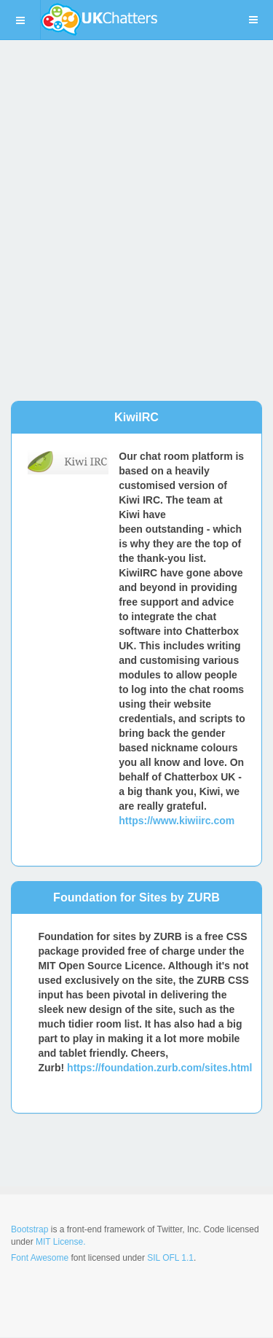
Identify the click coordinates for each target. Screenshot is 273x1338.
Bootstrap (29, 1229)
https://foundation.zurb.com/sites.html (159, 1067)
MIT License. (60, 1242)
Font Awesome (39, 1258)
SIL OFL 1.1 (170, 1258)
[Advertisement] (136, 206)
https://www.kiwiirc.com (176, 820)
